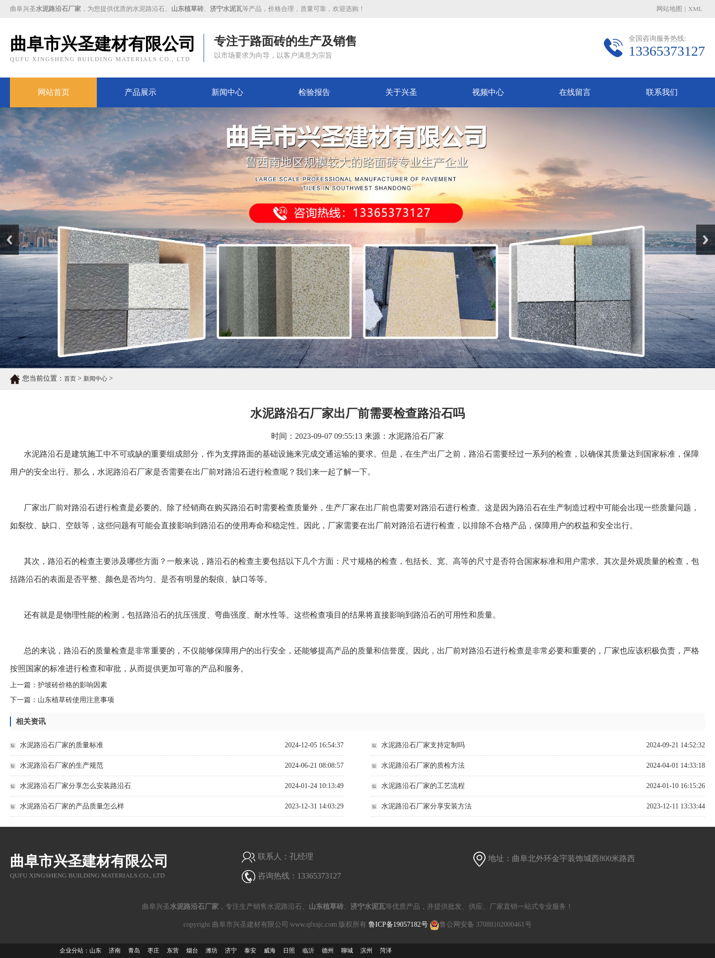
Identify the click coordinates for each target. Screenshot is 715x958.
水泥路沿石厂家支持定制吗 (423, 745)
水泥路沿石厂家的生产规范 (61, 765)
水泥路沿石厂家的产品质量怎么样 (72, 806)
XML (695, 8)
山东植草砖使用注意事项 (76, 700)
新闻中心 (227, 92)
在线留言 (575, 92)
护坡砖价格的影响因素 (72, 685)
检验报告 (314, 92)
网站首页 (54, 92)
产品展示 (140, 92)
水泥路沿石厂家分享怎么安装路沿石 (75, 786)
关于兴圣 (401, 92)
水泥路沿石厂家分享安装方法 (426, 806)
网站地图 (669, 8)
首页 (70, 378)
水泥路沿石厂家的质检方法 (423, 765)
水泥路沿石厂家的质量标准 (61, 745)
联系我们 (662, 92)
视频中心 (488, 92)
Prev (5, 228)
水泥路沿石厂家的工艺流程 (423, 786)
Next (702, 228)
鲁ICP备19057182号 (398, 924)
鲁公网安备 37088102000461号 (480, 924)
